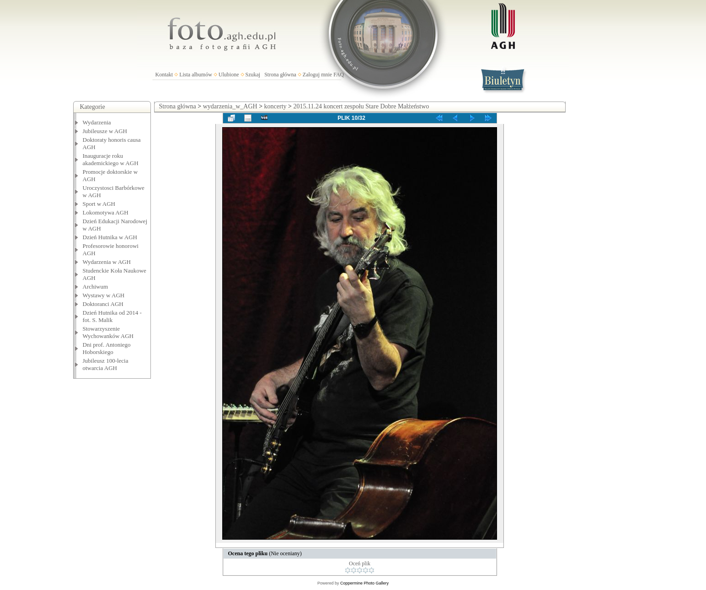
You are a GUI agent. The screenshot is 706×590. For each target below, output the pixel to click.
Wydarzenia (97, 122)
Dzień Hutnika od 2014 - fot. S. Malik (112, 316)
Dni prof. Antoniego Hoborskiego (107, 348)
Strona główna (280, 74)
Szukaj (253, 74)
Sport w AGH (99, 203)
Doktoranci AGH (103, 303)
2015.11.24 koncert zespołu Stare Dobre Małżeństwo (361, 106)
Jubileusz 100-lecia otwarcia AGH (105, 364)
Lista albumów (195, 74)
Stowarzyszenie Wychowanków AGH (108, 332)
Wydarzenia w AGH (107, 261)
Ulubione (229, 74)
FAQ (338, 74)
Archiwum (95, 286)
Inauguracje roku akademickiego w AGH (111, 159)
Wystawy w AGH (104, 295)
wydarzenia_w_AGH (230, 106)
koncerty (275, 106)
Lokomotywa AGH (105, 212)
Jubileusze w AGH (105, 131)
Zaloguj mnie (317, 74)
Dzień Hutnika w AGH (110, 237)
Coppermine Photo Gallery (364, 583)
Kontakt (164, 74)
